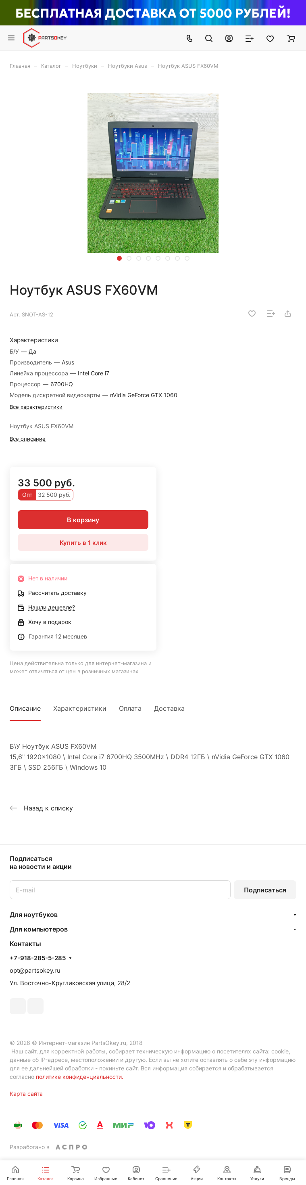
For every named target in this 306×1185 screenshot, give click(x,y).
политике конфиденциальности (79, 1076)
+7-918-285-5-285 (38, 958)
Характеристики (79, 708)
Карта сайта (26, 1093)
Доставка (169, 708)
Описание (25, 708)
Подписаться (265, 890)
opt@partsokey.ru (35, 970)
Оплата (130, 708)
